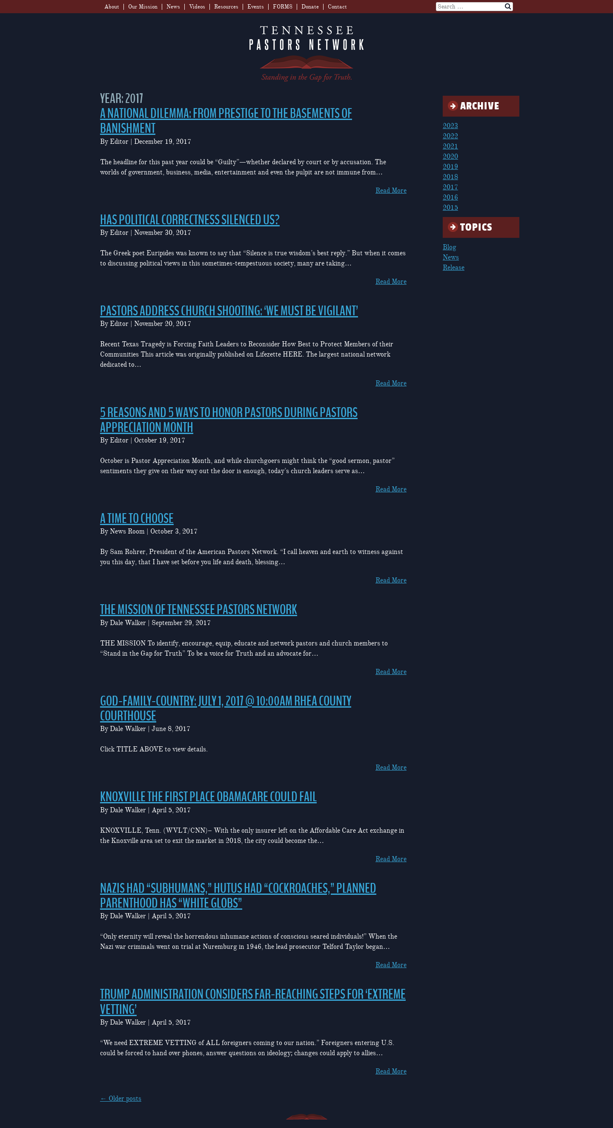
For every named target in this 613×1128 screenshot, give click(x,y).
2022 (450, 136)
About (111, 7)
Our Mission (143, 7)
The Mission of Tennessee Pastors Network (198, 609)
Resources (226, 7)
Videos (197, 7)
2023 (450, 126)
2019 (450, 167)
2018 (450, 177)
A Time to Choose (137, 518)
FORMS (282, 7)
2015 (450, 207)
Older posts (120, 1098)
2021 (450, 146)
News (173, 7)
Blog (449, 247)
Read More (391, 190)
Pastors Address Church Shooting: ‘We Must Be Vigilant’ (229, 311)
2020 (450, 156)
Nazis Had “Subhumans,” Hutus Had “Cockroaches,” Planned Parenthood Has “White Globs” (238, 896)
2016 (450, 197)
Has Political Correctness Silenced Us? (190, 220)
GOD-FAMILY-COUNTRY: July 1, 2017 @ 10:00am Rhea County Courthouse (225, 708)
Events (255, 7)
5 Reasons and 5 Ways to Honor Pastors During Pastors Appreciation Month (229, 420)
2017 (450, 187)
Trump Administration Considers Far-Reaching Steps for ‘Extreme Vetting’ (253, 1002)
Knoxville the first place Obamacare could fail (208, 797)
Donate (310, 7)
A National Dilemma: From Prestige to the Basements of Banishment (226, 121)
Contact (337, 7)
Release (453, 267)
